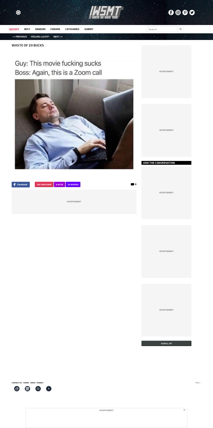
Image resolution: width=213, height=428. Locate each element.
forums (55, 29)
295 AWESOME (44, 184)
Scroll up (166, 343)
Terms (26, 383)
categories (72, 29)
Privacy (40, 383)
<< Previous (19, 36)
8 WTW (59, 184)
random (40, 29)
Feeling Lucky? (40, 36)
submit (89, 29)
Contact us (17, 383)
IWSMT (14, 29)
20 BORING (73, 184)
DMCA (32, 383)
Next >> (58, 36)
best (27, 29)
